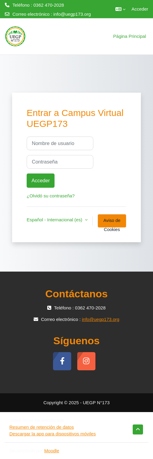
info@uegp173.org (72, 14)
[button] (120, 9)
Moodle (51, 450)
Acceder (139, 9)
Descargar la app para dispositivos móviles (52, 433)
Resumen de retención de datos (41, 427)
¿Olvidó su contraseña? (51, 195)
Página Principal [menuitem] (129, 36)
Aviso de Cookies (111, 223)
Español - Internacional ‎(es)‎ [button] (55, 219)
